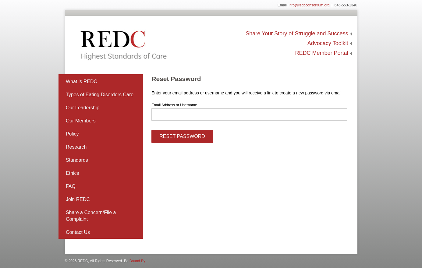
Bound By (137, 261)
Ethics (72, 173)
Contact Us (78, 232)
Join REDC (78, 199)
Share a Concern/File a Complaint (91, 216)
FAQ (71, 186)
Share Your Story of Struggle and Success (297, 33)
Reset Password (182, 136)
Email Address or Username (174, 105)
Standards (77, 160)
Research (76, 147)
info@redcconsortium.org (309, 5)
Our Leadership (82, 107)
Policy (72, 133)
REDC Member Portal (321, 53)
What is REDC (81, 81)
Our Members (81, 120)
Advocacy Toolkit (327, 43)
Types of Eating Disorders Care (99, 94)
